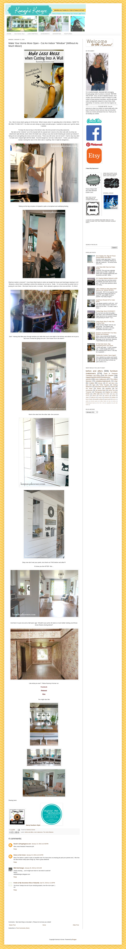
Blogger (74, 939)
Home (44, 925)
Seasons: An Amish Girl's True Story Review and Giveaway (106, 333)
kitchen (114, 399)
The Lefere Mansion (48, 832)
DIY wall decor (110, 383)
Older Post (76, 925)
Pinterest (44, 690)
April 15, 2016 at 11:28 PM (47, 883)
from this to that (101, 402)
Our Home (89, 388)
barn (110, 401)
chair (116, 381)
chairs (100, 395)
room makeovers (38, 832)
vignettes (109, 402)
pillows (94, 395)
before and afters (29, 832)
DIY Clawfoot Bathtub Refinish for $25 (106, 278)
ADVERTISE (57, 34)
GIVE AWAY (106, 394)
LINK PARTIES (33, 34)
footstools (106, 397)
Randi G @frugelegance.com (22, 844)
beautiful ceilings (98, 399)
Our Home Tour (19, 34)
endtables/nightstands (103, 381)
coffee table (96, 394)
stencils (88, 379)
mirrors (87, 395)
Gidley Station (103, 401)
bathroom (93, 397)
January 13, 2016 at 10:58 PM (40, 844)
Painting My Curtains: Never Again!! (106, 355)
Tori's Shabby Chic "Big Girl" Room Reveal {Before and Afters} (106, 256)
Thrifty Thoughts (104, 385)
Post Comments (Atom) (22, 928)
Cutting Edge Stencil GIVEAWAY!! (105, 311)
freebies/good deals (90, 402)
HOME (9, 34)
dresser (100, 383)
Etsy (43, 694)
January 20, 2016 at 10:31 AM (33, 868)
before (114, 401)
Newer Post (12, 925)
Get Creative (109, 375)
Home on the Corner (20, 855)
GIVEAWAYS (45, 34)
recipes (91, 383)
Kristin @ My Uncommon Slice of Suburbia (26, 883)
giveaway (108, 388)
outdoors (107, 395)
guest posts (108, 399)
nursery (100, 397)
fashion (99, 388)
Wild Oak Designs (19, 868)
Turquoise (88, 392)
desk (87, 385)
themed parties (94, 401)
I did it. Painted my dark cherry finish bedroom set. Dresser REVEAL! (106, 289)
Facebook (44, 687)
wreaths (114, 395)
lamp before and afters (101, 386)
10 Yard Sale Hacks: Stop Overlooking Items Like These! (104, 344)
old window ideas (100, 390)
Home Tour (112, 390)
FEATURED (68, 34)
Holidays (113, 397)
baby (114, 394)
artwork (113, 386)
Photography (98, 392)
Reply (15, 849)
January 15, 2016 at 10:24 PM (34, 855)
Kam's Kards (89, 399)
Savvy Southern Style (33, 825)
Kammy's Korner (31, 829)
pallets (87, 401)
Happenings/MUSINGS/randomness (98, 377)
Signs (94, 385)
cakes (87, 397)
